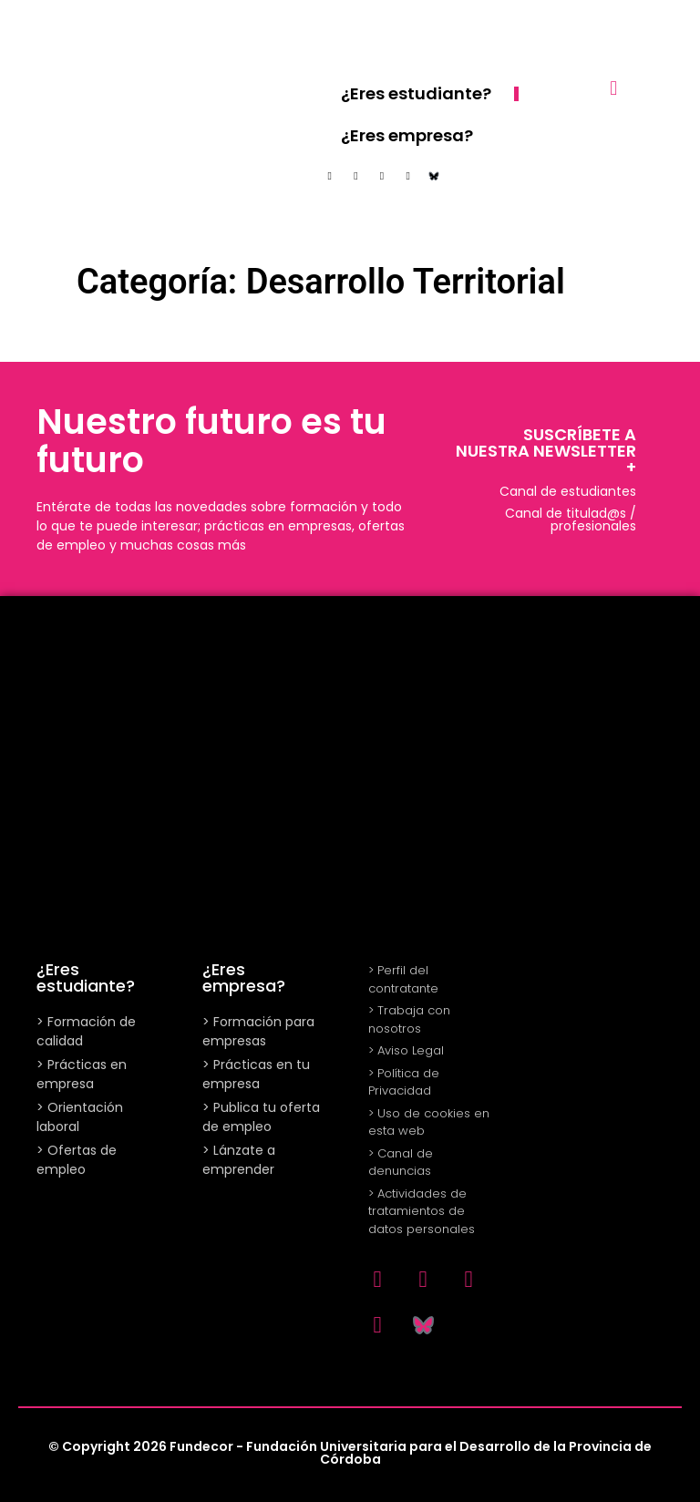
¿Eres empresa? (407, 135)
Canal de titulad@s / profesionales (570, 519)
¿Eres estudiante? (416, 93)
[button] (614, 88)
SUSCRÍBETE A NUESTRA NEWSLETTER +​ (546, 450)
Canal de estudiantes (567, 491)
